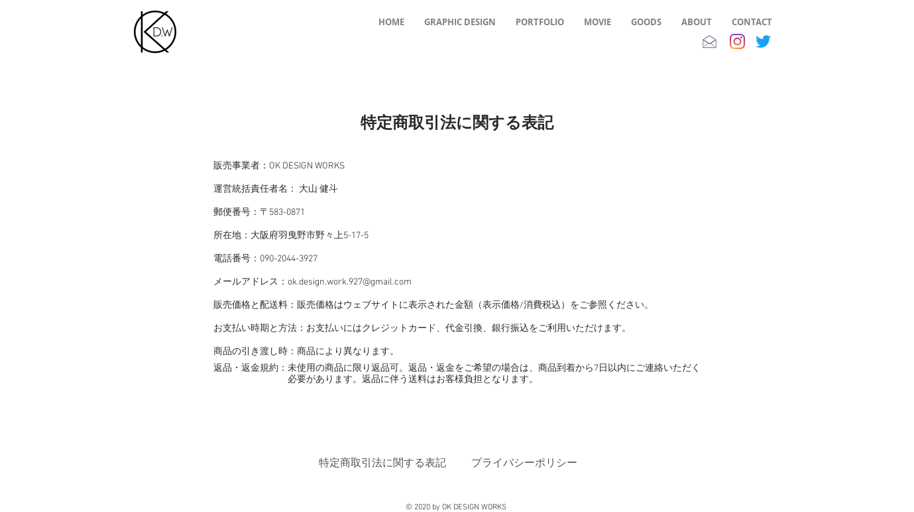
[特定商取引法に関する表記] (382, 463)
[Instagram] (737, 41)
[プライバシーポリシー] (524, 463)
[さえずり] (763, 41)
